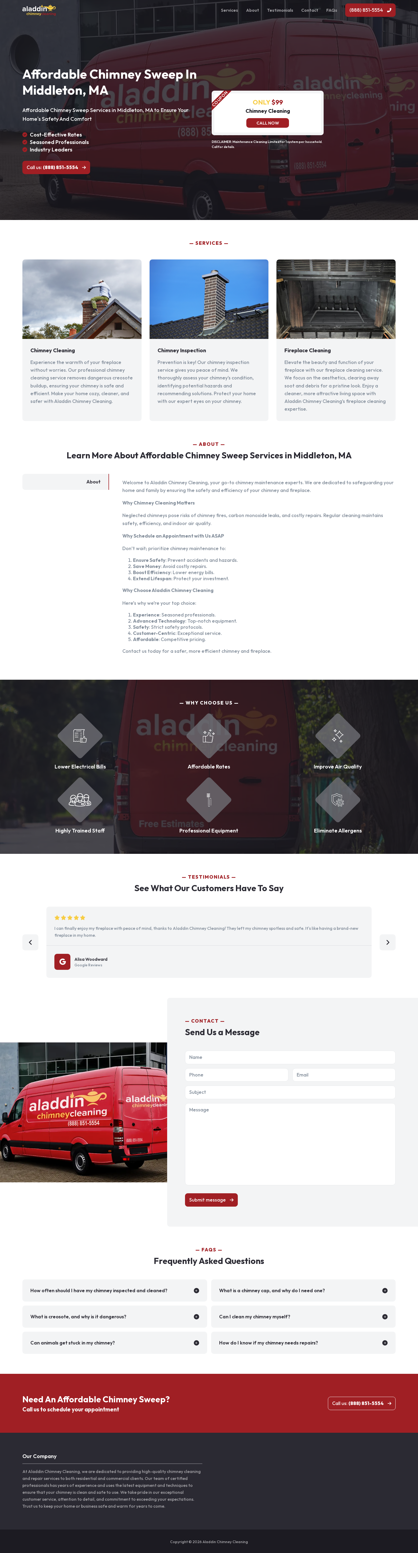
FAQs (331, 10)
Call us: (52, 167)
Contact (309, 10)
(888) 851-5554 (366, 10)
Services (229, 10)
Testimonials (280, 10)
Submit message (207, 1200)
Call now (267, 123)
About (252, 10)
